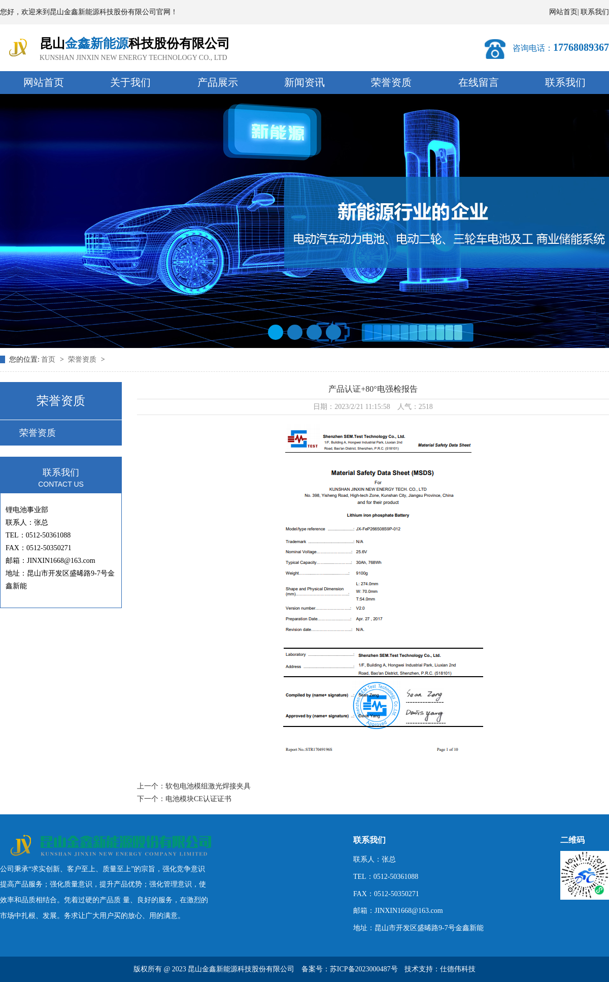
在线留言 (478, 82)
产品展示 (217, 82)
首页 (49, 359)
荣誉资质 (391, 82)
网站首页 (563, 12)
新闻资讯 (304, 82)
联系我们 (595, 12)
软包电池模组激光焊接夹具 (208, 786)
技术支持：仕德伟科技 (440, 969)
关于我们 (130, 82)
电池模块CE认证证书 (198, 799)
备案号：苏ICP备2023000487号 (349, 969)
